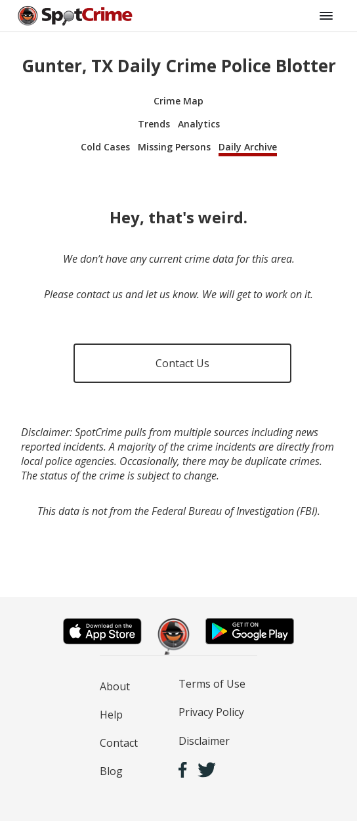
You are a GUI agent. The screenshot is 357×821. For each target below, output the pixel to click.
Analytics (199, 124)
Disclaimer (204, 741)
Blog (111, 771)
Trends (154, 124)
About (115, 686)
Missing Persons (174, 147)
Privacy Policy (211, 712)
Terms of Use (211, 684)
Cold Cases (105, 147)
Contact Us (182, 363)
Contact (119, 743)
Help (111, 714)
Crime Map (178, 101)
